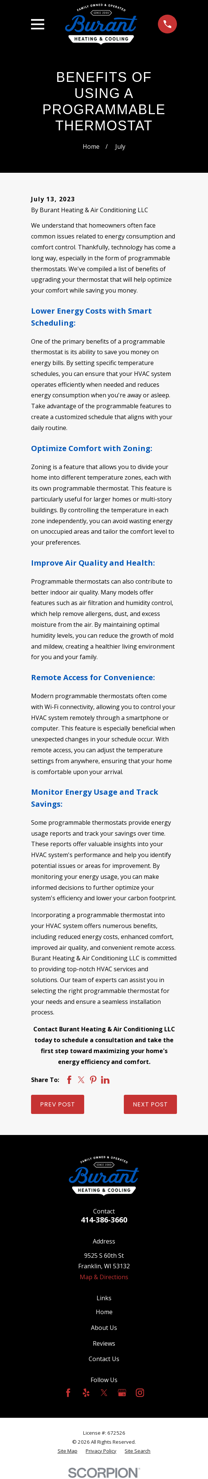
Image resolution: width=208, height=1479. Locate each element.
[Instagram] (140, 1392)
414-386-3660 (104, 1220)
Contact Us (104, 1359)
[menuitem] (67, 1451)
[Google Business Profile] (122, 1392)
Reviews (104, 1343)
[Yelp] (86, 1392)
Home (104, 1312)
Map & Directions (104, 1277)
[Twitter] (104, 1392)
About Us (104, 1328)
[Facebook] (68, 1392)
